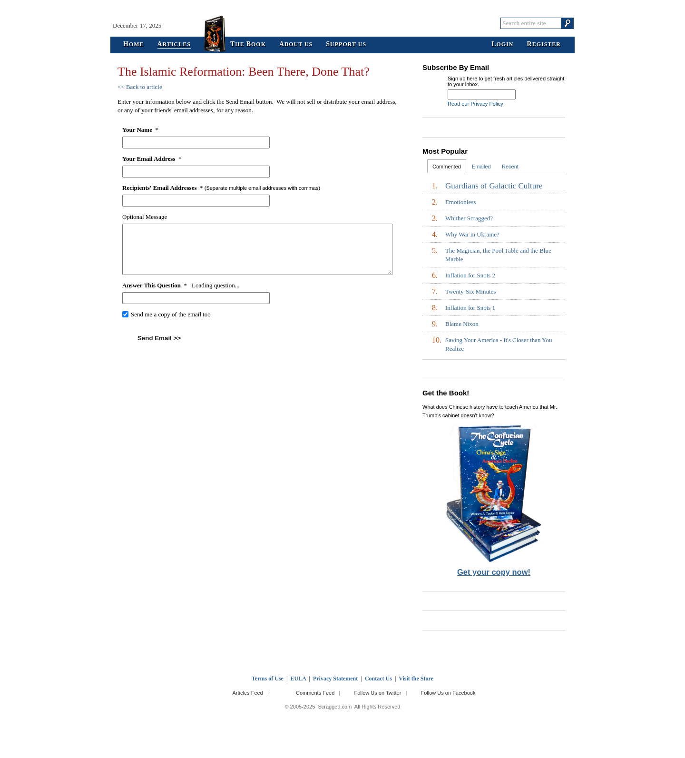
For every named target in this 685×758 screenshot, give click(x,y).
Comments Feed (315, 693)
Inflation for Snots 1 (470, 307)
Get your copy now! (493, 572)
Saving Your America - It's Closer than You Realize (498, 344)
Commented (446, 166)
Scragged (342, 23)
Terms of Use (268, 678)
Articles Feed (248, 693)
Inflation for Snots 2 (470, 275)
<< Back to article (139, 86)
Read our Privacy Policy (475, 104)
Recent (510, 166)
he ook (248, 44)
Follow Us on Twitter (377, 693)
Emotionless (460, 202)
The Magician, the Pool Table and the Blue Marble (498, 255)
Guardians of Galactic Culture (493, 186)
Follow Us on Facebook (448, 693)
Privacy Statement (335, 678)
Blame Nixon (462, 323)
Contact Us (378, 678)
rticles (174, 44)
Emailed (481, 166)
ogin (502, 44)
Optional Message (144, 216)
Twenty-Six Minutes (470, 291)
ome (133, 44)
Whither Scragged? (469, 218)
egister (544, 44)
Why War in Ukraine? (472, 234)
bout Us (296, 44)
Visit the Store (416, 678)
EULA (298, 678)
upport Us (346, 44)
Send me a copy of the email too (171, 314)
